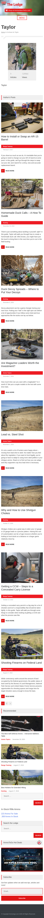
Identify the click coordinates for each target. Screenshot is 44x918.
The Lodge (14, 4)
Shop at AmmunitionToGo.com (19, 10)
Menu (22, 18)
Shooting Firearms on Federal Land (21, 662)
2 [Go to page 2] (6, 703)
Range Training (7, 146)
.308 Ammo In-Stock (9, 817)
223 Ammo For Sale (9, 814)
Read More (10, 171)
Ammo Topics (7, 373)
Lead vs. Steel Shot (12, 434)
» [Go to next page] (10, 703)
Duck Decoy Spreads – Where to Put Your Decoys (20, 291)
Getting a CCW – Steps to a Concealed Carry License (17, 588)
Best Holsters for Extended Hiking (13, 788)
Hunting (5, 222)
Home (3, 32)
